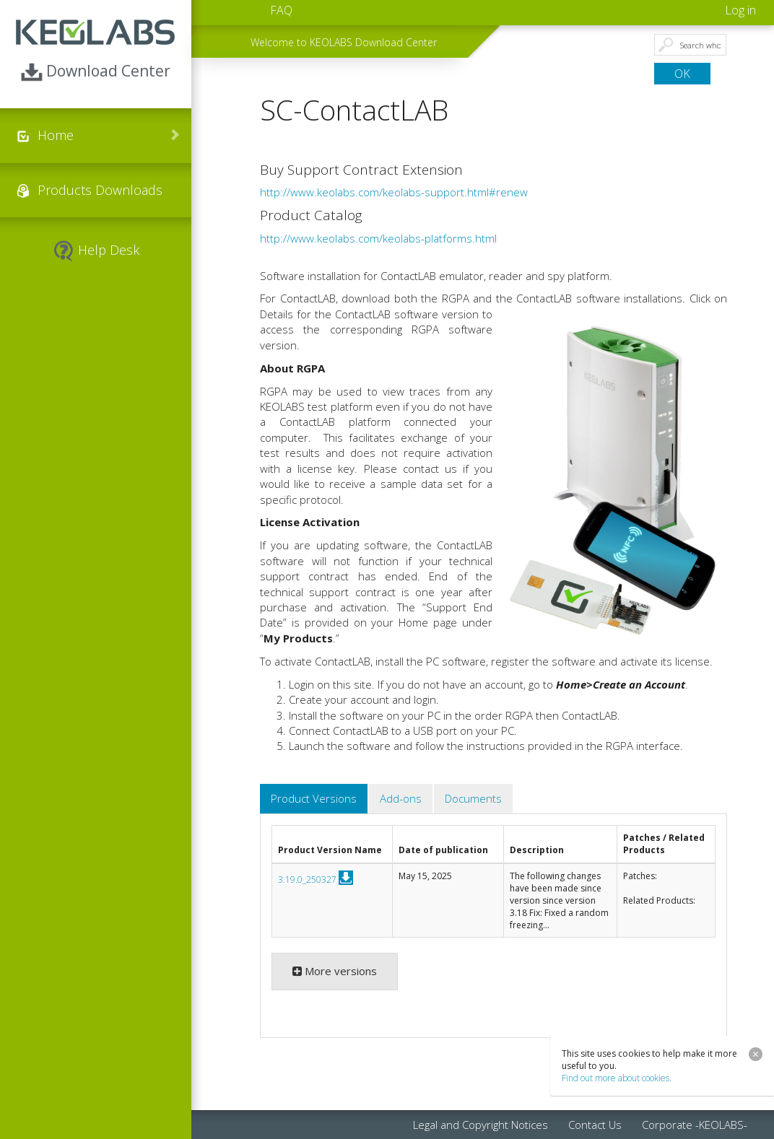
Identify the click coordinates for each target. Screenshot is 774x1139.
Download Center (95, 72)
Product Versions (314, 798)
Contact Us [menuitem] (595, 1124)
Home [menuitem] (56, 135)
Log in (740, 10)
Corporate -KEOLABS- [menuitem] (694, 1124)
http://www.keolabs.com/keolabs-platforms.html (378, 238)
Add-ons (401, 798)
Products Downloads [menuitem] (100, 189)
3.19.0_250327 (307, 879)
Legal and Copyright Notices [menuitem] (480, 1124)
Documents (473, 798)
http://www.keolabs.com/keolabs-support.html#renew (394, 192)
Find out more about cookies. (616, 1078)
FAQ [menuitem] (281, 10)
